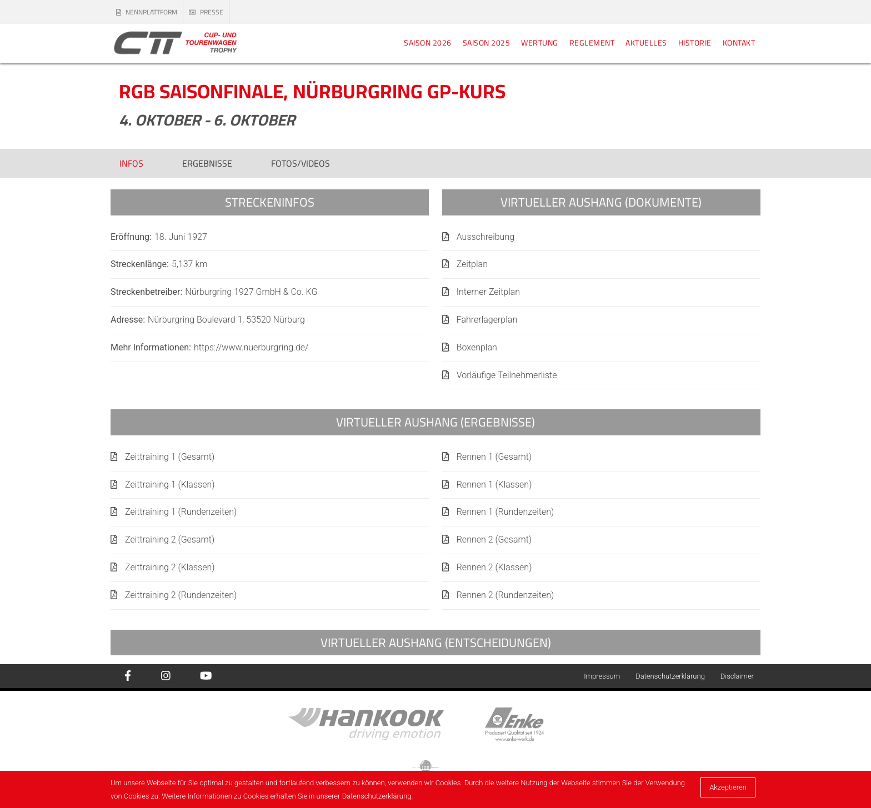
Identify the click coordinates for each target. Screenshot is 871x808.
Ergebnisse (207, 163)
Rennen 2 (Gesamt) (494, 539)
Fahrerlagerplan (487, 319)
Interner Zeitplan (488, 292)
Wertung (539, 43)
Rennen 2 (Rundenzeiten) (505, 595)
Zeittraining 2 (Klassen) (169, 567)
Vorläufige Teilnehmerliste (507, 375)
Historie (695, 43)
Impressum (602, 676)
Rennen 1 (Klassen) (494, 484)
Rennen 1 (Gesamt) (494, 456)
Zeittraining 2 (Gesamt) (169, 539)
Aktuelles (646, 43)
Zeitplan (472, 264)
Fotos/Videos (300, 163)
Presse (206, 12)
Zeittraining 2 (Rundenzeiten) (181, 595)
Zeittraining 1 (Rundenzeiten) (181, 511)
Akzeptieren (728, 787)
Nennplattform (146, 12)
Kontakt (739, 43)
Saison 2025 (486, 43)
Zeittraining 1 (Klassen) (169, 484)
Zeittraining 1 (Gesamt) (169, 456)
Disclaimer (737, 676)
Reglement (592, 43)
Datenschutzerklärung (670, 676)
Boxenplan (477, 347)
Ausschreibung (485, 237)
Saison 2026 (428, 43)
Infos (131, 163)
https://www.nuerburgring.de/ (251, 347)
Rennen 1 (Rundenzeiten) (505, 511)
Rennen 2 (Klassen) (494, 567)
